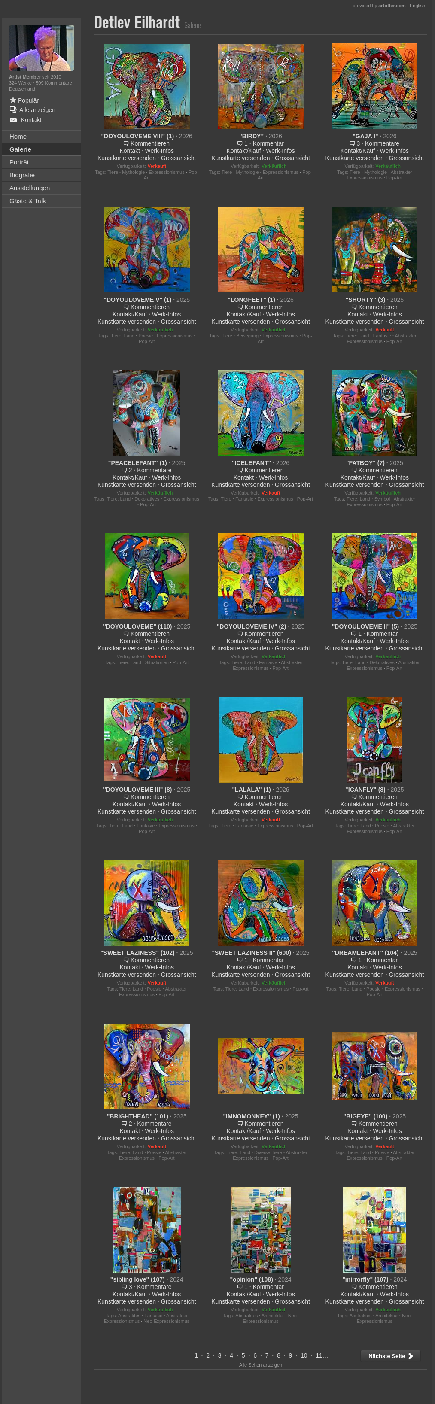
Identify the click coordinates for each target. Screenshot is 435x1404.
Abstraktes (129, 1315)
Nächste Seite (391, 1356)
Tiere (112, 172)
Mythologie (133, 172)
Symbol (382, 498)
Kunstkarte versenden (126, 158)
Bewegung (247, 335)
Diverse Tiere (268, 1152)
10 (304, 1355)
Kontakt (129, 150)
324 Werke (21, 82)
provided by (379, 5)
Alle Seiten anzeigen (260, 1365)
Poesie (145, 335)
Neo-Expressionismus (166, 1321)
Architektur (273, 1315)
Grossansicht (178, 158)
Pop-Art (394, 177)
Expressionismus (167, 172)
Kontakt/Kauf (243, 150)
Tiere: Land (122, 335)
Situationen (157, 662)
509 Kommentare (54, 82)
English (417, 5)
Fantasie (382, 335)
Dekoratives (146, 498)
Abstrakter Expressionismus (379, 175)
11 (319, 1355)
